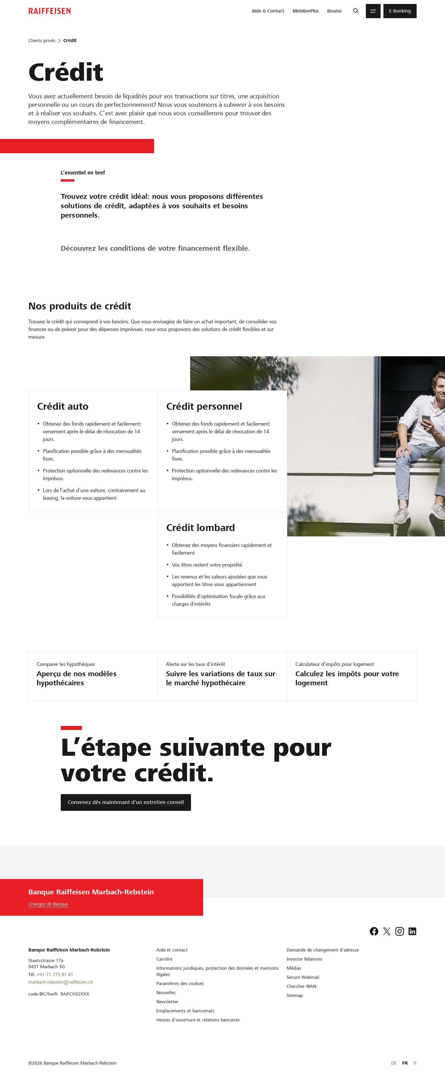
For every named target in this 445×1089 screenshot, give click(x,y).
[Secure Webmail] (303, 977)
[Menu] (373, 11)
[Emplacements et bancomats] (185, 1010)
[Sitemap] (295, 995)
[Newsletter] (167, 1001)
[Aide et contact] (172, 950)
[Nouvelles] (166, 992)
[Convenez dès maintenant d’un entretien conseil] (126, 802)
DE (393, 1063)
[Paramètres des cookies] (180, 983)
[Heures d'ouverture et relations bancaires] (198, 1020)
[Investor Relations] (304, 959)
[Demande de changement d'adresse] (323, 950)
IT (415, 1063)
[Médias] (294, 968)
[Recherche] (356, 11)
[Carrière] (164, 959)
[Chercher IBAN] (301, 986)
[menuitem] (267, 11)
